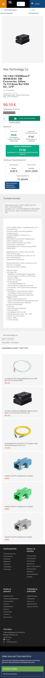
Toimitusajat (31, 561)
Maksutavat (30, 564)
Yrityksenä (6, 564)
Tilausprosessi (31, 556)
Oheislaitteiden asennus (8, 608)
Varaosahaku (7, 612)
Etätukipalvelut (8, 596)
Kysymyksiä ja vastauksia (8, 557)
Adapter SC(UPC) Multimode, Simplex (18, 537)
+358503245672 (10, 642)
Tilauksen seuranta (9, 554)
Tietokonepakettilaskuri (10, 599)
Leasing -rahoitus (32, 606)
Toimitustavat (31, 558)
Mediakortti (7, 561)
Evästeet (29, 577)
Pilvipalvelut (31, 599)
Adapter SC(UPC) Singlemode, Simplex (19, 476)
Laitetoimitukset (32, 596)
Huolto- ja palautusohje (7, 616)
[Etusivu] (10, 3)
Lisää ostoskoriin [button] (27, 118)
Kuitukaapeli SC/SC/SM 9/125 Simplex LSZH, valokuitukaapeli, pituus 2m (21, 444)
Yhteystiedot (7, 567)
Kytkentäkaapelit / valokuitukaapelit (9, 11)
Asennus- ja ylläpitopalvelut (32, 603)
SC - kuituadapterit (34, 11)
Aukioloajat (7, 569)
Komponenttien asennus (8, 603)
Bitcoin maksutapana (34, 566)
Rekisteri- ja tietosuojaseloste (32, 573)
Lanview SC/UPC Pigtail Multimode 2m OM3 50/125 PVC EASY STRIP (21, 379)
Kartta (6, 640)
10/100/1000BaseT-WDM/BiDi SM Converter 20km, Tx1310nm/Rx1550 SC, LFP (21, 412)
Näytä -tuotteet (8, 339)
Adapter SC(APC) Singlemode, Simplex (19, 506)
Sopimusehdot (31, 569)
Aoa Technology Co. (16, 69)
